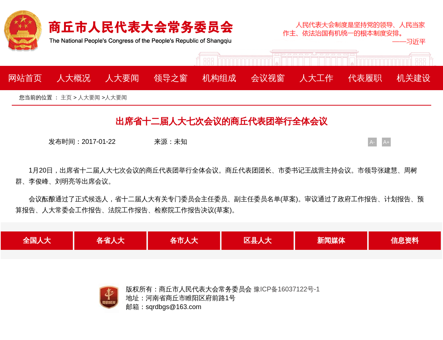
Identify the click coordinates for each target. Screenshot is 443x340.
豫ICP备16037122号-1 (287, 289)
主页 (66, 97)
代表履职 (365, 78)
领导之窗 (171, 78)
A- (372, 142)
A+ (386, 142)
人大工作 (316, 78)
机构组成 (219, 78)
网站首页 (25, 78)
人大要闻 (122, 78)
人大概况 (74, 78)
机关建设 (413, 78)
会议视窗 (268, 78)
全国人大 (37, 240)
